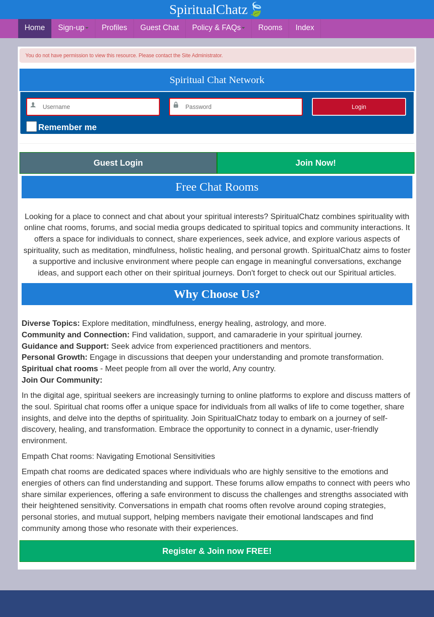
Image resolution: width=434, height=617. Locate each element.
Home (35, 27)
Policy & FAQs (218, 27)
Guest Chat (159, 27)
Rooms (270, 27)
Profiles (114, 27)
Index (304, 27)
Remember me (66, 127)
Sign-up (73, 27)
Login (359, 106)
